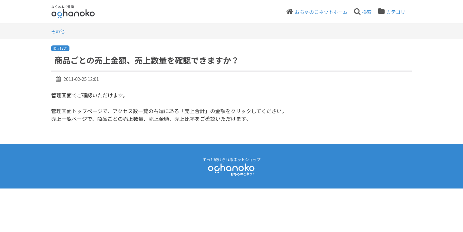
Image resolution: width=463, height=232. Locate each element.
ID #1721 (60, 48)
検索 (367, 11)
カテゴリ (395, 11)
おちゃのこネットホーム (321, 11)
